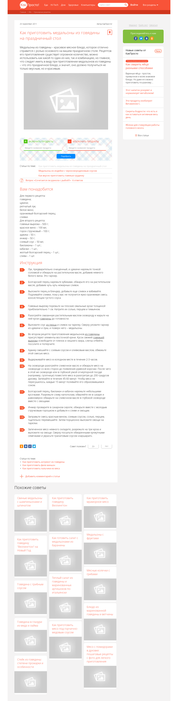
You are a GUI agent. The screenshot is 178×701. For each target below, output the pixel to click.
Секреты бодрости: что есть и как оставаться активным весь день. (142, 114)
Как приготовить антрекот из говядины (44, 461)
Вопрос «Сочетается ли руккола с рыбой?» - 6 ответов (54, 180)
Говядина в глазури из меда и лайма (29, 623)
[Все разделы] (150, 5)
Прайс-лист (143, 25)
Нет (106, 446)
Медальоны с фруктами (95, 537)
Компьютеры (88, 4)
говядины (45, 318)
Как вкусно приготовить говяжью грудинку (61, 175)
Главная (23, 12)
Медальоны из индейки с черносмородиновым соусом (68, 170)
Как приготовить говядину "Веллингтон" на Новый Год (27, 544)
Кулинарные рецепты (42, 12)
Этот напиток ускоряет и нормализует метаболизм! (140, 92)
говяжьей (98, 337)
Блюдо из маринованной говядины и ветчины (100, 614)
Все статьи (143, 135)
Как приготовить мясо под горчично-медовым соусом (65, 632)
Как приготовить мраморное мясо (98, 500)
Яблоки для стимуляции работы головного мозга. (142, 126)
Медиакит (133, 25)
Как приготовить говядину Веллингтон (62, 501)
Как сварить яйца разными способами (139, 66)
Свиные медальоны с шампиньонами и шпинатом (29, 501)
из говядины (92, 334)
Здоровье (73, 4)
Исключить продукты (86, 141)
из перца (51, 324)
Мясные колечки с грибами (98, 575)
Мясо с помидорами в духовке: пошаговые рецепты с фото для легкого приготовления (100, 659)
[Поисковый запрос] (113, 5)
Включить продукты (41, 141)
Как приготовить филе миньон (39, 465)
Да (93, 446)
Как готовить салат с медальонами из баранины (65, 542)
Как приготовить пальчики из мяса (41, 468)
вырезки (33, 340)
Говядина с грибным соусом (30, 586)
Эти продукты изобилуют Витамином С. (139, 102)
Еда (46, 4)
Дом (63, 4)
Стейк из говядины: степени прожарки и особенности (30, 663)
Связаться (153, 25)
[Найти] (126, 5)
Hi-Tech (54, 4)
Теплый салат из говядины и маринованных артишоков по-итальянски (62, 588)
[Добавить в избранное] (109, 32)
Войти (134, 4)
